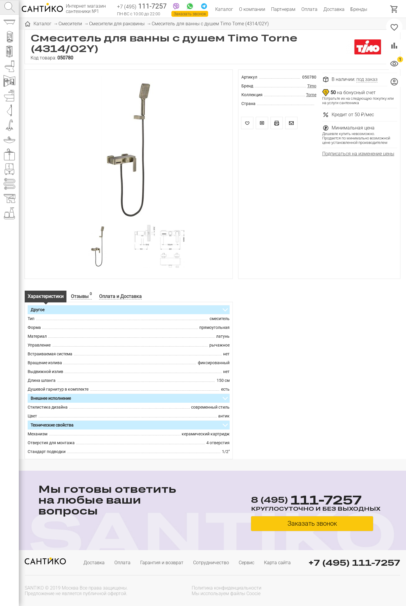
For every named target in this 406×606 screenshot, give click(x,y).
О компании (252, 9)
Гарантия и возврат (161, 562)
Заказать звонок (190, 13)
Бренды (358, 9)
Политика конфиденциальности (226, 588)
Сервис (246, 562)
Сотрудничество (211, 562)
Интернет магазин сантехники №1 (86, 9)
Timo (311, 86)
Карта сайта (277, 562)
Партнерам (283, 9)
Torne (311, 94)
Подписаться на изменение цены (358, 154)
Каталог (224, 9)
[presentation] (362, 590)
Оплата (309, 9)
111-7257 (142, 6)
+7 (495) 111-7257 (354, 562)
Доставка (334, 9)
